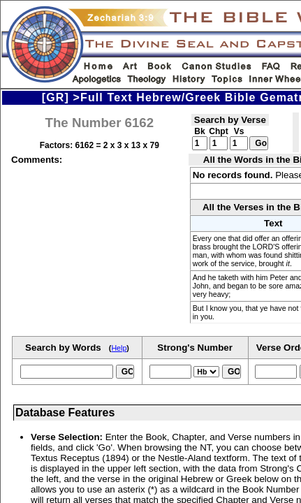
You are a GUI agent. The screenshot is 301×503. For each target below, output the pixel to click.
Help (118, 348)
